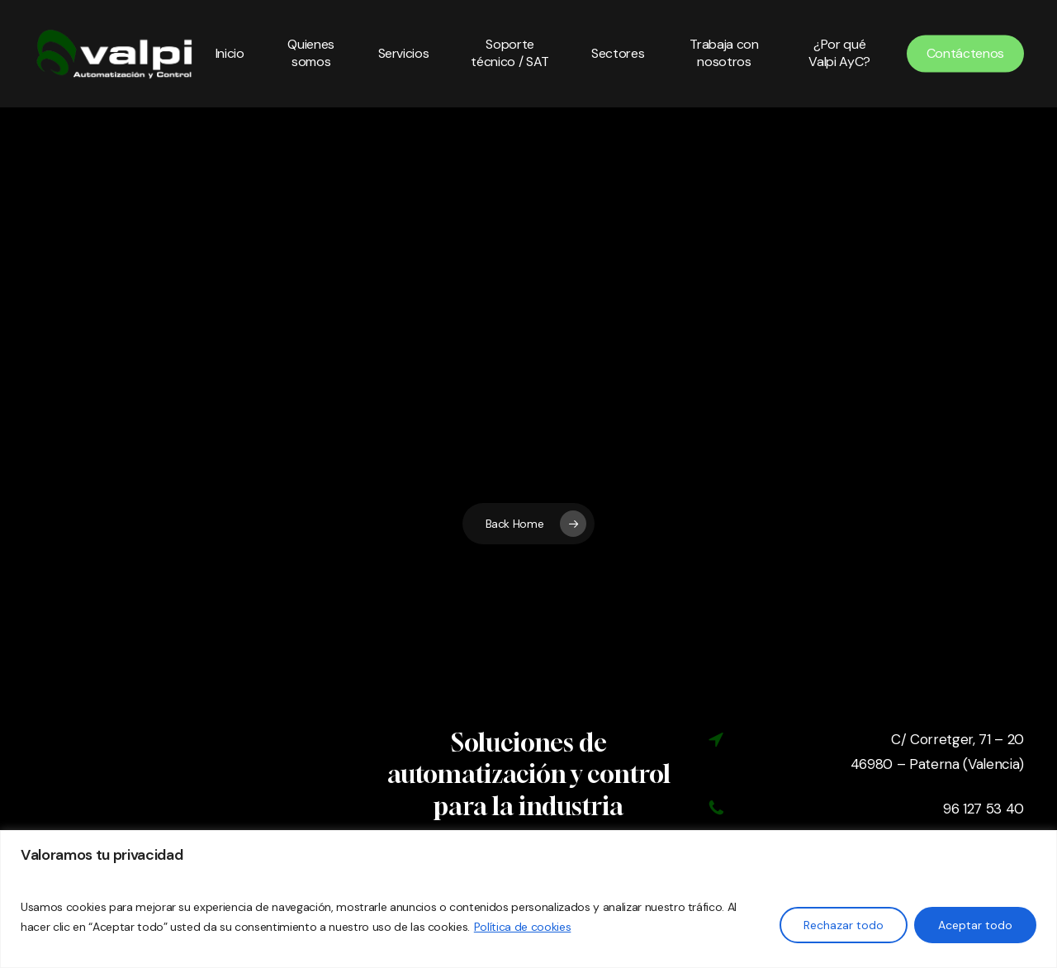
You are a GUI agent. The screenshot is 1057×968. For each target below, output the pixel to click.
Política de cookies (522, 926)
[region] (528, 899)
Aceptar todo (975, 925)
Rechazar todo (843, 925)
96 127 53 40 (983, 809)
